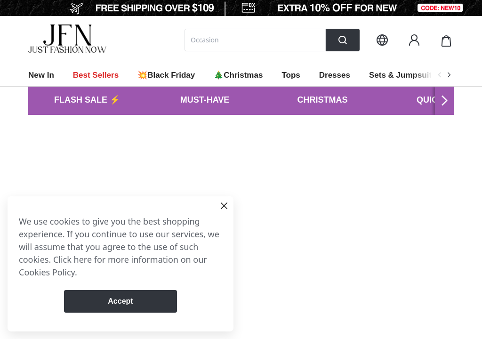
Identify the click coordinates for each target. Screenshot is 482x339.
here (83, 259)
